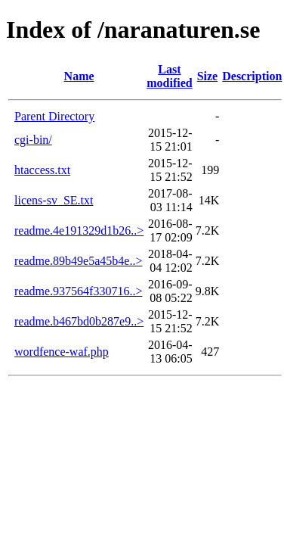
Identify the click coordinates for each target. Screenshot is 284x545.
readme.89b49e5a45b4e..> (78, 260)
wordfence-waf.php (61, 351)
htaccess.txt (42, 170)
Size (207, 76)
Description (252, 76)
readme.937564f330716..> (78, 291)
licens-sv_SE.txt (53, 200)
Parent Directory (54, 116)
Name (79, 76)
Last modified (169, 76)
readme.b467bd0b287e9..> (79, 321)
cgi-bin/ (33, 139)
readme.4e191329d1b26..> (79, 230)
